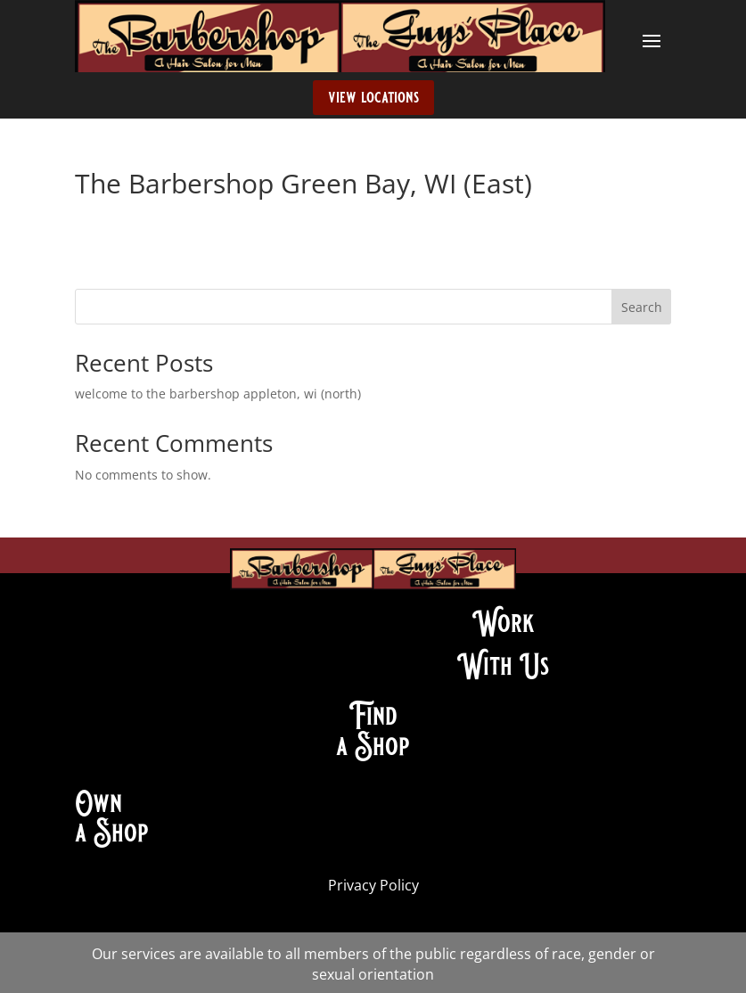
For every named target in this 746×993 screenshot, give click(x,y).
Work (503, 623)
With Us (503, 666)
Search (641, 307)
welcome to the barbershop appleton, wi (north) (218, 393)
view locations (373, 97)
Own (98, 803)
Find (373, 716)
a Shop (373, 746)
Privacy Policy (373, 885)
